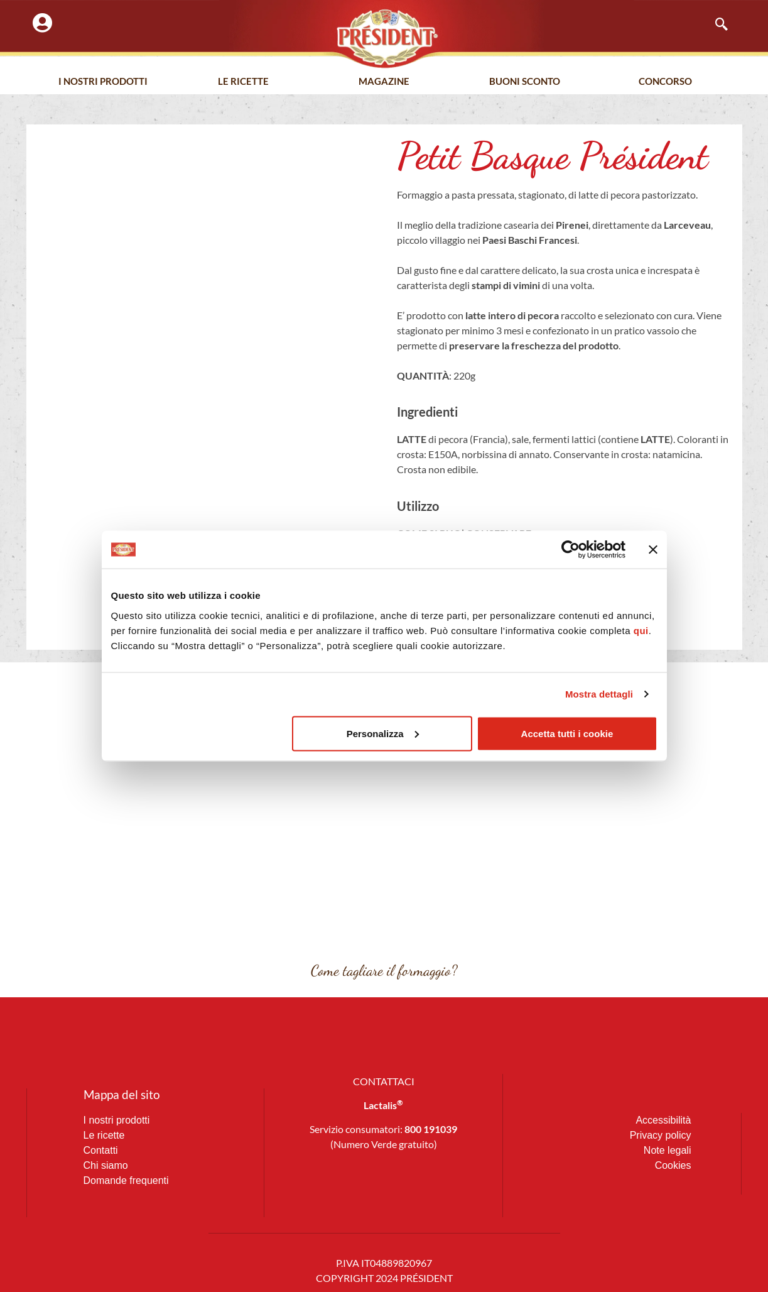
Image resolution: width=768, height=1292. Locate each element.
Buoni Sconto (524, 81)
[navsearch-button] (715, 25)
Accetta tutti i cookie (567, 733)
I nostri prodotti (103, 81)
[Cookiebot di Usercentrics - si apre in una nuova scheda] (570, 549)
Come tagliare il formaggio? (384, 970)
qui (641, 630)
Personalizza (383, 733)
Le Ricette (243, 81)
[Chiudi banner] (653, 549)
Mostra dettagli (599, 694)
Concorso (665, 81)
